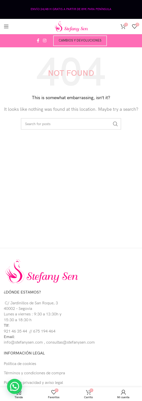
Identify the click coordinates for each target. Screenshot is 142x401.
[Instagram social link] (44, 41)
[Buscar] (71, 124)
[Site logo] (71, 26)
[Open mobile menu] (6, 26)
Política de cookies (20, 363)
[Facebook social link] (38, 41)
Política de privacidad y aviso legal (33, 382)
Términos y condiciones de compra (34, 373)
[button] (15, 386)
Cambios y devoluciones (80, 41)
